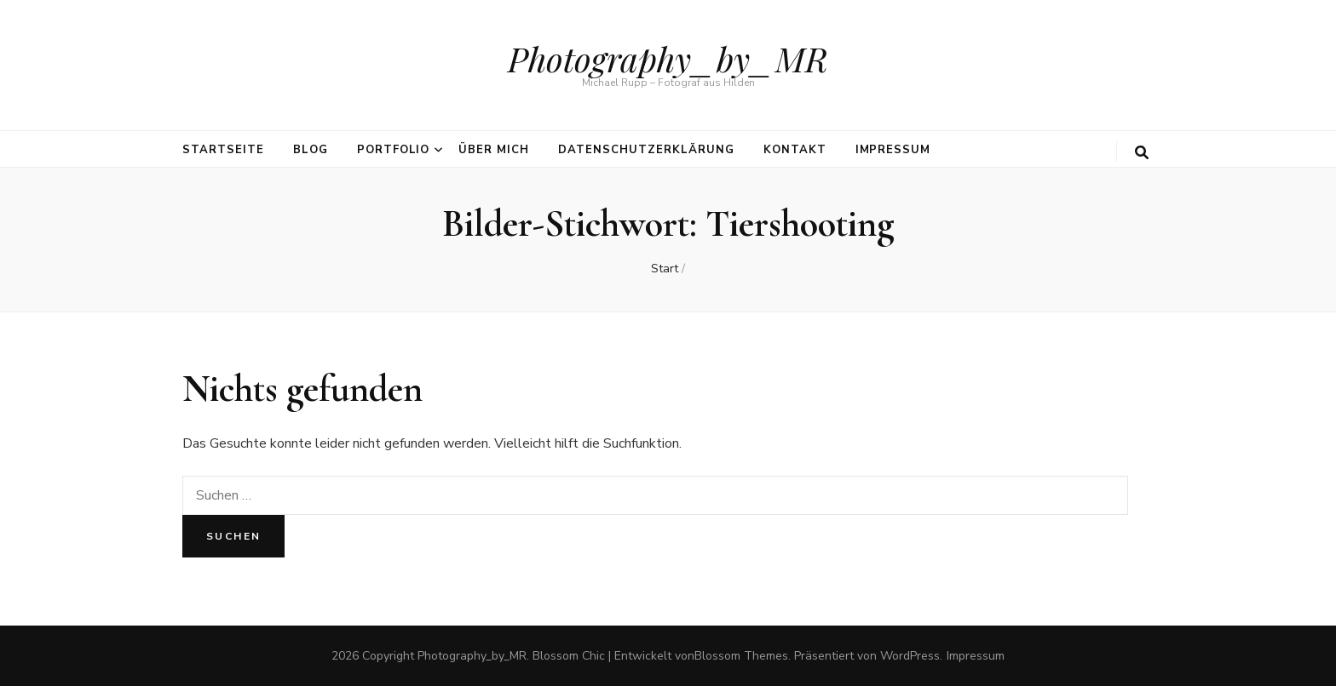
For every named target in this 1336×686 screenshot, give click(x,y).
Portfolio (393, 149)
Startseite (223, 149)
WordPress (910, 656)
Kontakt (794, 149)
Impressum (893, 149)
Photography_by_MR (668, 58)
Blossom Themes (741, 656)
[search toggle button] (1142, 153)
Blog (310, 149)
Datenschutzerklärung (646, 149)
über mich (493, 149)
